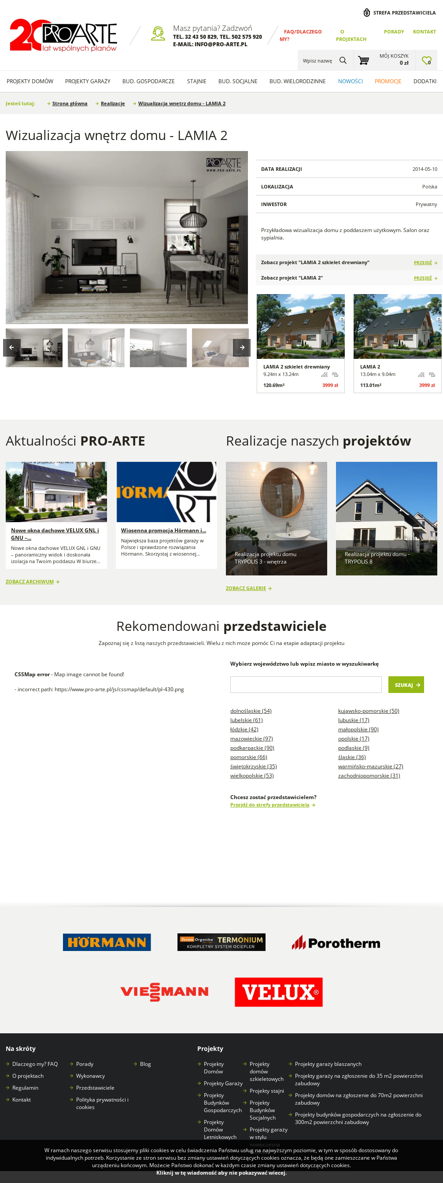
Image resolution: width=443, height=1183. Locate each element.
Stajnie (197, 81)
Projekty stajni (267, 1091)
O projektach (28, 1076)
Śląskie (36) (352, 757)
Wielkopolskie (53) (252, 775)
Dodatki (424, 81)
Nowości (350, 81)
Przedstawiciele (95, 1087)
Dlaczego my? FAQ (35, 1064)
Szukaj (404, 685)
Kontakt (424, 31)
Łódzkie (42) (244, 729)
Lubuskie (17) (353, 720)
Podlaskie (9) (353, 748)
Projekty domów (30, 81)
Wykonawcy (90, 1076)
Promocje (388, 81)
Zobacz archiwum (30, 581)
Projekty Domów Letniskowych (220, 1129)
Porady (394, 31)
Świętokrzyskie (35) (253, 766)
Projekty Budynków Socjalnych (263, 1110)
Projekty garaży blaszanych (328, 1064)
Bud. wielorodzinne (297, 81)
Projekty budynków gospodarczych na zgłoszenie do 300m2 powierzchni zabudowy (358, 1118)
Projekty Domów (214, 1067)
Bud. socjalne (238, 81)
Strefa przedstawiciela (404, 12)
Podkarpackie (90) (252, 748)
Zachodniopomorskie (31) (369, 775)
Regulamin (25, 1087)
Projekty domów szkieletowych (267, 1071)
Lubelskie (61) (246, 720)
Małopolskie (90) (358, 729)
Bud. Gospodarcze (148, 81)
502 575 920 (247, 37)
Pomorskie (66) (248, 757)
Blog (145, 1064)
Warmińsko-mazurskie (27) (370, 766)
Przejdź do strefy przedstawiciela (270, 804)
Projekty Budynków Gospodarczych (223, 1102)
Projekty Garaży (88, 81)
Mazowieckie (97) (251, 738)
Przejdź (423, 262)
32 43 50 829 (201, 37)
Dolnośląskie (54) (251, 711)
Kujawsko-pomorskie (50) (368, 711)
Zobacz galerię (246, 588)
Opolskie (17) (353, 738)
